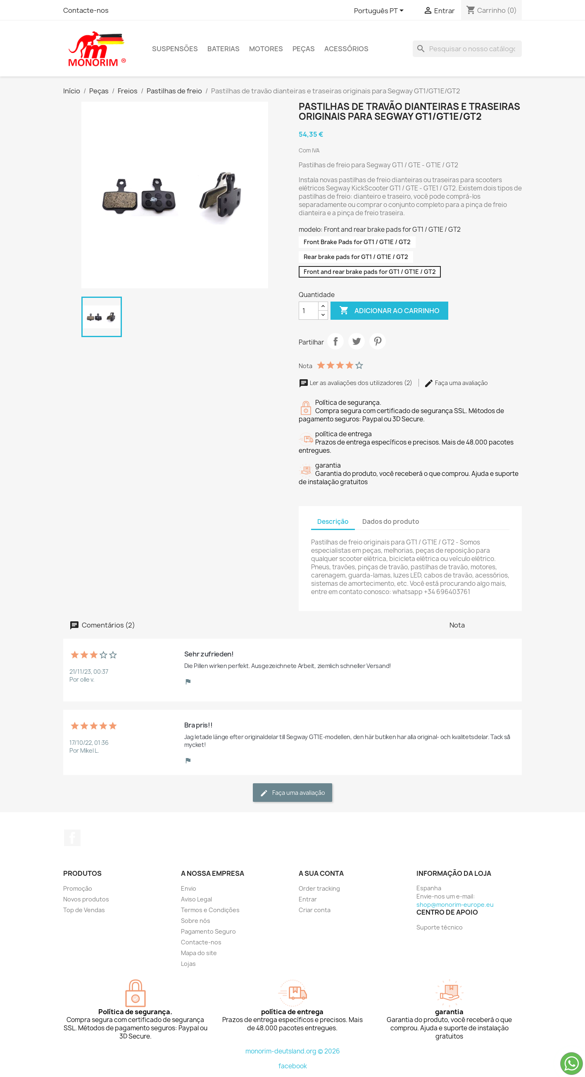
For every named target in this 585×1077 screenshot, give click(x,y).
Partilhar (335, 341)
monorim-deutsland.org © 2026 (292, 1051)
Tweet (356, 341)
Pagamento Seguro (208, 931)
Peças (303, 48)
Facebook (72, 838)
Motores (266, 48)
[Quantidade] (309, 311)
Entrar (308, 899)
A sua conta (321, 873)
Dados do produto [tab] (390, 521)
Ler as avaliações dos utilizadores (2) (356, 383)
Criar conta (315, 910)
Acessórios (346, 48)
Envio (188, 888)
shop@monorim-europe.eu (455, 904)
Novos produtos (86, 899)
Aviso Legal (196, 899)
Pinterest (377, 341)
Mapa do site (199, 953)
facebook (292, 1066)
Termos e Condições (210, 910)
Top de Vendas (84, 910)
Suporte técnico (439, 927)
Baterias (223, 48)
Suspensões (175, 48)
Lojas (188, 964)
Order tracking (319, 888)
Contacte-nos (86, 10)
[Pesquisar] (467, 48)
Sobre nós (195, 921)
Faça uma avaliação (456, 383)
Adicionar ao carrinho (389, 310)
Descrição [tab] (333, 521)
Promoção (77, 888)
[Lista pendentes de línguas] (380, 11)
